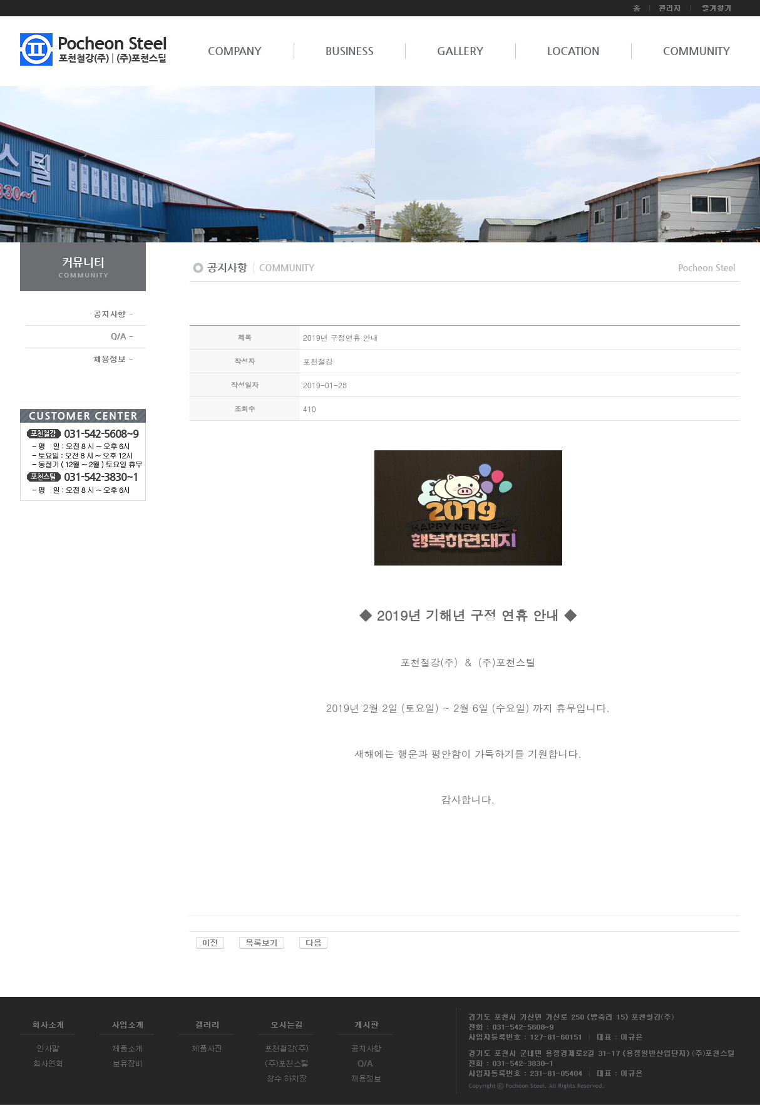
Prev (48, 168)
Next (712, 168)
